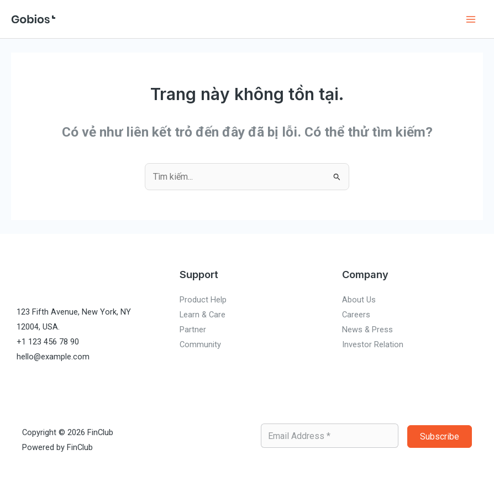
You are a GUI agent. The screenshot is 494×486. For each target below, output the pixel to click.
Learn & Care (202, 315)
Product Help (203, 300)
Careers (356, 315)
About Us (359, 300)
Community (200, 344)
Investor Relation (372, 344)
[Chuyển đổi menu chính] (470, 19)
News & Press (367, 330)
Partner (193, 330)
